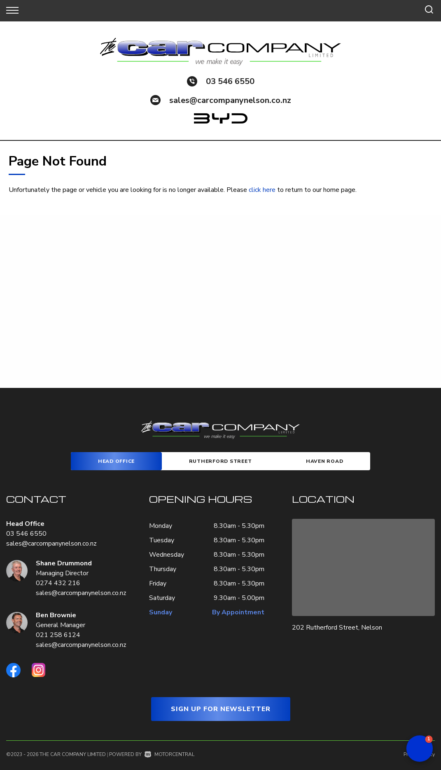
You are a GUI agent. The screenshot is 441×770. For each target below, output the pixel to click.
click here (262, 189)
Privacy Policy (419, 754)
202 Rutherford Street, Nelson (337, 627)
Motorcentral (169, 754)
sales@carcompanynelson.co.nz (230, 100)
